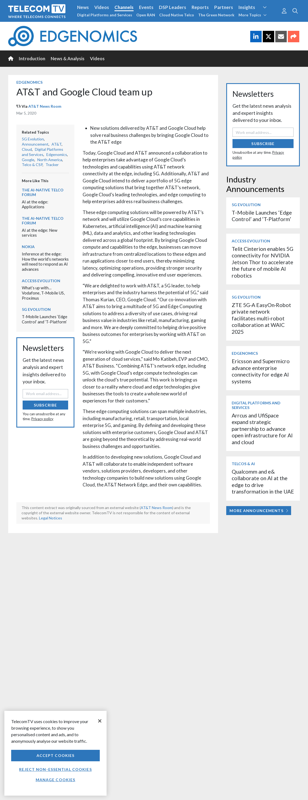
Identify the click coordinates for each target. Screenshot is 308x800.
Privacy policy (42, 419)
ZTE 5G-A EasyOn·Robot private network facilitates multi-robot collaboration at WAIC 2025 (261, 318)
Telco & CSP (32, 164)
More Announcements (259, 510)
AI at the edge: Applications (35, 204)
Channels (124, 7)
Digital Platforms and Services (104, 15)
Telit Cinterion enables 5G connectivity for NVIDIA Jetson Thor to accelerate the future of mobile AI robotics (262, 262)
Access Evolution (41, 280)
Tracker (52, 164)
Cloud (27, 149)
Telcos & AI (243, 463)
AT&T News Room (44, 106)
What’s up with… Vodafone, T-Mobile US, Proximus (43, 292)
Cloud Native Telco (176, 15)
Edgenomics (29, 82)
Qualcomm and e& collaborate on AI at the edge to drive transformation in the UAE (263, 481)
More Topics (252, 15)
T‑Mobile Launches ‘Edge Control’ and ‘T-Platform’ (44, 319)
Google (28, 159)
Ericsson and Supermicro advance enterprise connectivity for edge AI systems (261, 371)
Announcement (35, 144)
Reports (200, 7)
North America (49, 159)
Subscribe (45, 405)
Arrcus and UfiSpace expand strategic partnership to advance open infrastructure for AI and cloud (262, 428)
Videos (101, 7)
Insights (246, 7)
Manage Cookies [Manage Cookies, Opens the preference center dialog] (56, 779)
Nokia (28, 246)
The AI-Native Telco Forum (43, 192)
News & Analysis (67, 58)
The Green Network (216, 15)
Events (146, 7)
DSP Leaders (172, 7)
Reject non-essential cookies (55, 769)
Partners (223, 7)
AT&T (57, 144)
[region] (55, 753)
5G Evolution (33, 139)
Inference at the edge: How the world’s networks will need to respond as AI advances (45, 261)
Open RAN (145, 15)
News (83, 7)
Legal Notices (50, 518)
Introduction (32, 58)
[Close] (100, 721)
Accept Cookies (56, 755)
